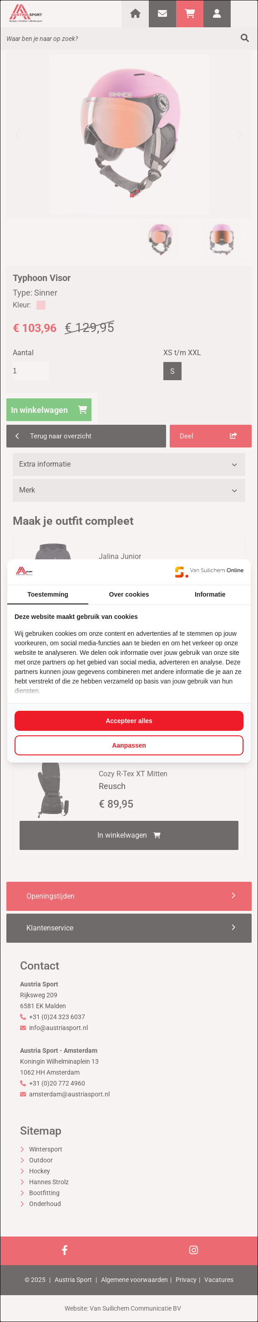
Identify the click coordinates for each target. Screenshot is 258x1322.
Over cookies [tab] (129, 594)
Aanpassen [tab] (129, 745)
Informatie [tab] (210, 594)
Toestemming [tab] (47, 594)
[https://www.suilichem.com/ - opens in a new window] (209, 572)
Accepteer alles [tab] (129, 720)
